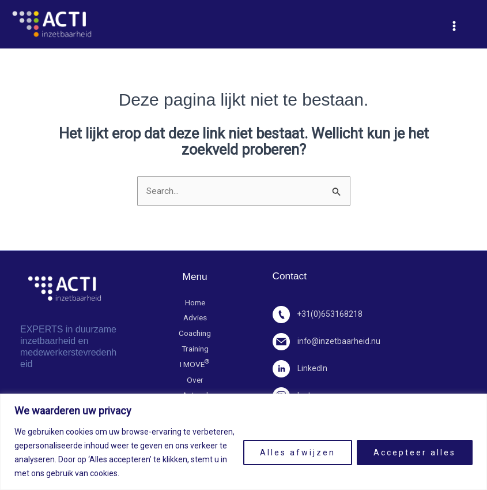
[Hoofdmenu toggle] (454, 26)
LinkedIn (301, 369)
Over (194, 382)
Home (194, 303)
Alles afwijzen (297, 452)
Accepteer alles (414, 452)
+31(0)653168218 (318, 315)
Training (195, 350)
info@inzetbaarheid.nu (327, 342)
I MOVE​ (195, 366)
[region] (243, 442)
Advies (195, 319)
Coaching (195, 334)
